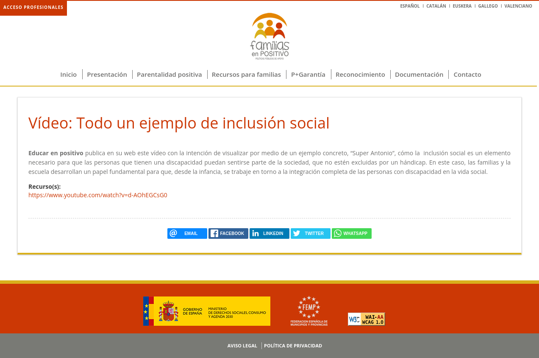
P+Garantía (308, 74)
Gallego (488, 6)
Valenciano (518, 6)
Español (410, 6)
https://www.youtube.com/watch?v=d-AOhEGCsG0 (97, 195)
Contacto (467, 74)
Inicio (68, 74)
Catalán (436, 6)
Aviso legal (242, 345)
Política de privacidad (293, 345)
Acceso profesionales (33, 7)
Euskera (462, 6)
